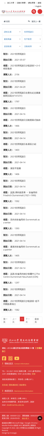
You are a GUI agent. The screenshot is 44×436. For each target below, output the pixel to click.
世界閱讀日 (29, 32)
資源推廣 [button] (7, 46)
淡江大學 (10, 3)
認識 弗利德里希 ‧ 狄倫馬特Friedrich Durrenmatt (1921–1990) (20, 194)
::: (5, 3)
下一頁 (28, 320)
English (38, 6)
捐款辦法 (22, 385)
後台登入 (25, 418)
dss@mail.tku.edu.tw (15, 405)
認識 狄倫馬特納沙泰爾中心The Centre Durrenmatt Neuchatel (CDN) (21, 275)
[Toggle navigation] (40, 11)
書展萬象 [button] (7, 39)
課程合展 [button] (7, 32)
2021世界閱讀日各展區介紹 (23, 144)
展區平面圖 (15, 168)
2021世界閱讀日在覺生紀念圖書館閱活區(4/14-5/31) (21, 94)
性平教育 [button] (28, 39)
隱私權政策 (13, 385)
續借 (39, 3)
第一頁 (5, 320)
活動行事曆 (21, 3)
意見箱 (4, 385)
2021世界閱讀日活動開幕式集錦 (25, 119)
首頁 (7, 21)
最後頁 (37, 320)
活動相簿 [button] (28, 46)
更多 (34, 374)
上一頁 (14, 320)
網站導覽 (31, 3)
